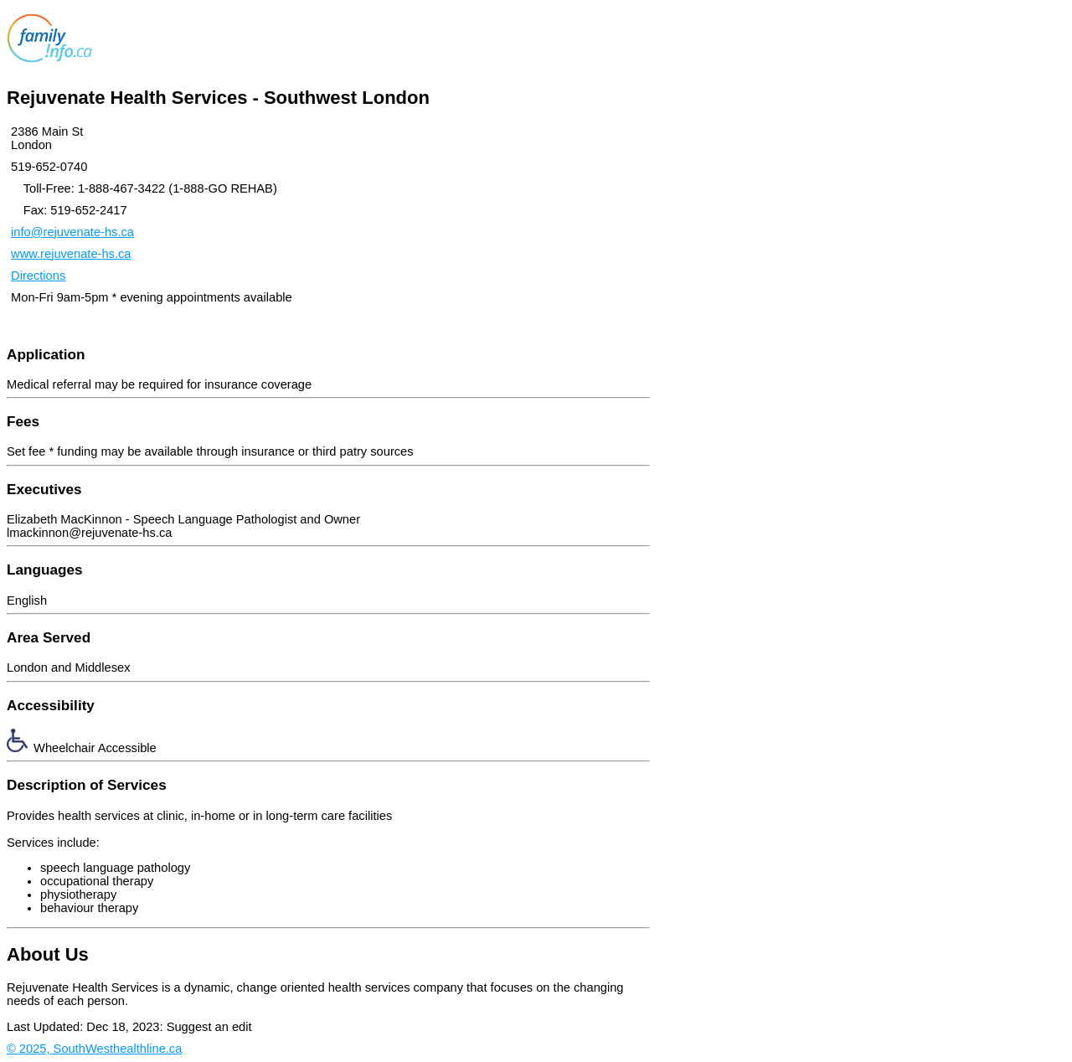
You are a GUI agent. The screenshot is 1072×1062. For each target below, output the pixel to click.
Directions (38, 275)
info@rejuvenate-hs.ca (72, 232)
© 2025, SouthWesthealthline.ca (94, 1048)
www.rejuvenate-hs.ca (71, 253)
